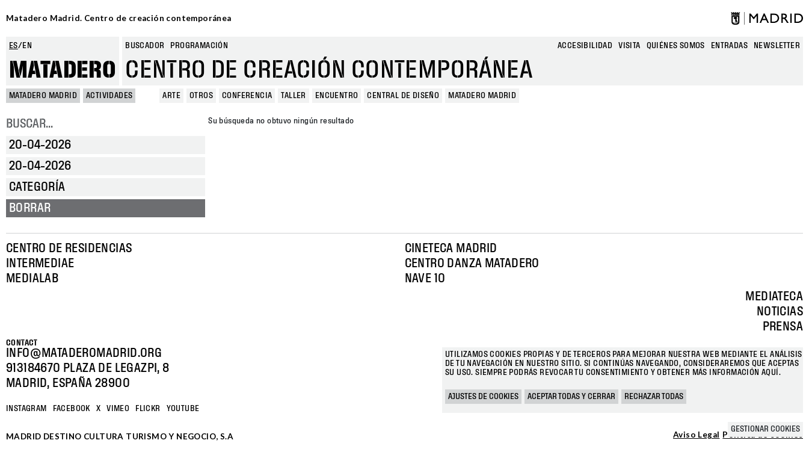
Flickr (147, 408)
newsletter (777, 46)
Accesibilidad (585, 46)
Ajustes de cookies (483, 396)
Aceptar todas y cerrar (571, 396)
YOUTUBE (183, 408)
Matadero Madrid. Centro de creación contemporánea (119, 18)
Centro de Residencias (69, 249)
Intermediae (40, 264)
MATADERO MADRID (43, 95)
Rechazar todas (653, 396)
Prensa (783, 327)
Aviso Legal (696, 435)
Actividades (109, 95)
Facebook (71, 408)
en (27, 46)
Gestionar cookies (765, 429)
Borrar (30, 208)
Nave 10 (425, 279)
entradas (729, 46)
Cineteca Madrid (451, 249)
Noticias (780, 312)
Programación (199, 46)
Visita (629, 46)
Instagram (26, 408)
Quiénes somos (676, 46)
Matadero (62, 70)
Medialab (32, 279)
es (13, 46)
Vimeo (117, 408)
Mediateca (774, 297)
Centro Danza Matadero (472, 264)
